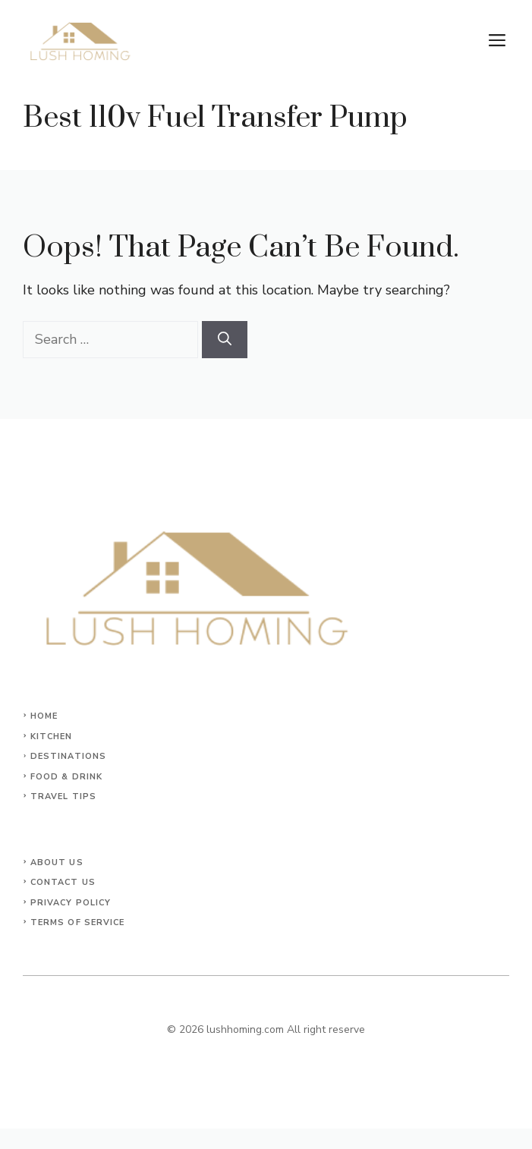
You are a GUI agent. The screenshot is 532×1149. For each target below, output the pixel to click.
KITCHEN (51, 736)
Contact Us (63, 882)
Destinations (68, 756)
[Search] (224, 339)
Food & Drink (66, 776)
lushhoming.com (245, 1029)
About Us (56, 862)
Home (44, 716)
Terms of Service (77, 922)
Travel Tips (63, 796)
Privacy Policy (70, 902)
